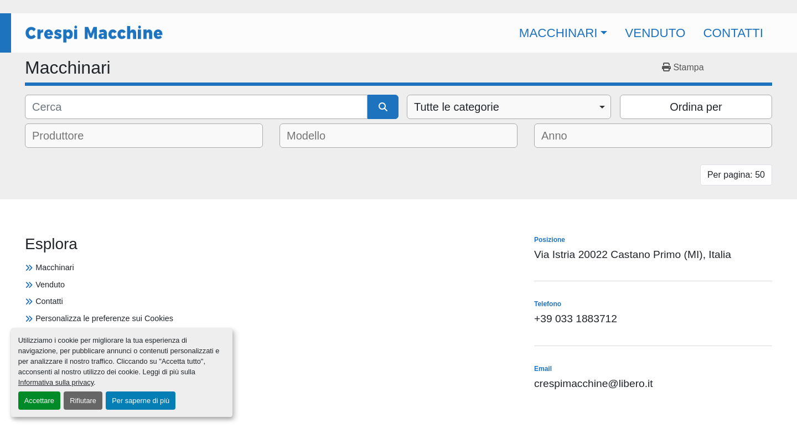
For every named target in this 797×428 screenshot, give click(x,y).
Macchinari (558, 33)
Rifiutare (83, 400)
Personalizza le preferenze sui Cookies (104, 318)
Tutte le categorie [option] (456, 107)
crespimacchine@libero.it (593, 383)
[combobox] (509, 107)
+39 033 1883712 (575, 318)
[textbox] (66, 135)
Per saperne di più (140, 400)
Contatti (733, 33)
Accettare (39, 400)
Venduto (655, 33)
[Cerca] (196, 107)
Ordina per (696, 107)
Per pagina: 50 (736, 174)
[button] (563, 33)
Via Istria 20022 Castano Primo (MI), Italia (632, 254)
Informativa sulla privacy (56, 382)
